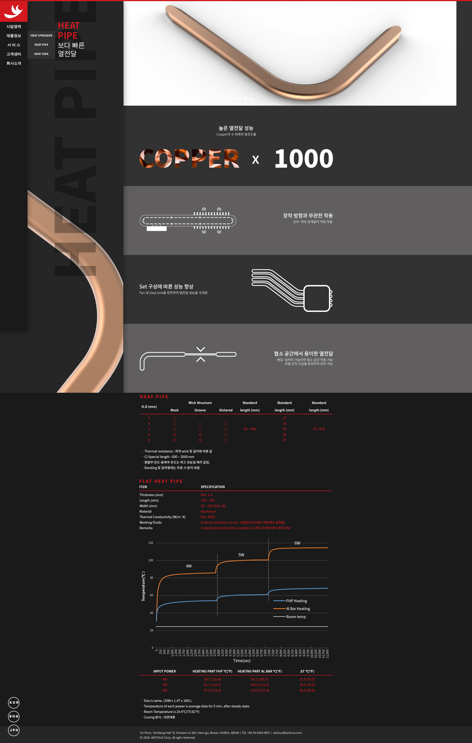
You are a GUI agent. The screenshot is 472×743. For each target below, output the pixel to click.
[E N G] (14, 716)
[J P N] (14, 730)
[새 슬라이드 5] (245, 99)
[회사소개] (14, 63)
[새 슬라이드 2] (228, 99)
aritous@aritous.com (287, 733)
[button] (14, 166)
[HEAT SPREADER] (41, 35)
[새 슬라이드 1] (221, 99)
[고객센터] (14, 54)
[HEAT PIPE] (41, 44)
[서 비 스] (14, 44)
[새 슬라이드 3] (234, 99)
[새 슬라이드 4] (240, 99)
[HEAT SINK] (41, 54)
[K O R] (14, 703)
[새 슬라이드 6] (251, 99)
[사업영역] (14, 26)
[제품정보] (14, 35)
